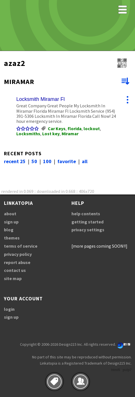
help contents (85, 213)
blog (9, 229)
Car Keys (57, 128)
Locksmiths (28, 133)
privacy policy (18, 254)
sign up (11, 222)
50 (34, 161)
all (84, 161)
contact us (15, 270)
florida (75, 128)
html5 (115, 370)
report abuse (17, 262)
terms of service (20, 246)
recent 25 (15, 161)
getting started (87, 222)
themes (12, 238)
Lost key (51, 133)
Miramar (70, 133)
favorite (66, 161)
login (9, 309)
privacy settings (87, 229)
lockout (92, 128)
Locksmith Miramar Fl (40, 99)
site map (13, 278)
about (10, 213)
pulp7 (127, 370)
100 (47, 161)
